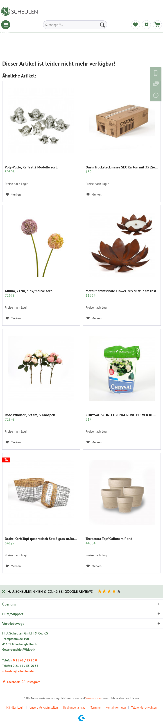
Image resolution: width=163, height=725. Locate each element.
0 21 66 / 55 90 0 (25, 660)
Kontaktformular (116, 708)
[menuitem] (5, 24)
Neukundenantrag (74, 708)
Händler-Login (15, 708)
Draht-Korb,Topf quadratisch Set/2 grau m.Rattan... (41, 540)
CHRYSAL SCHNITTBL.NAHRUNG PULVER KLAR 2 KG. (122, 417)
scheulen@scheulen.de (18, 671)
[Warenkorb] (157, 24)
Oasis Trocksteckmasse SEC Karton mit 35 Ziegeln (122, 169)
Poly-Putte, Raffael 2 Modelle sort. (31, 169)
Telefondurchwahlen (144, 708)
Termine (95, 708)
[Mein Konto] (146, 24)
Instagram (31, 682)
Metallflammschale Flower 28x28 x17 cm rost (121, 293)
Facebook (11, 682)
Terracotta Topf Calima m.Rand (109, 540)
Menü (5, 24)
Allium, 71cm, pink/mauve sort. (29, 293)
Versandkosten (94, 698)
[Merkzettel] (135, 24)
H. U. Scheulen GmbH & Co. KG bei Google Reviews (50, 591)
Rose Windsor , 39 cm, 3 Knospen (30, 417)
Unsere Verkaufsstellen (43, 708)
